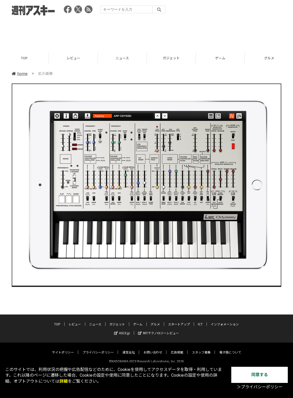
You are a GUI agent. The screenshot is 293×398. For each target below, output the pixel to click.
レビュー (73, 57)
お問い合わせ (153, 348)
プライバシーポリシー (98, 348)
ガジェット (171, 57)
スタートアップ (179, 320)
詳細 (63, 381)
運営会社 (128, 348)
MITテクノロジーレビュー (158, 328)
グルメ (155, 320)
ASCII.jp (122, 328)
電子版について (230, 348)
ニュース (122, 57)
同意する (259, 374)
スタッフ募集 (201, 348)
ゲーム (220, 57)
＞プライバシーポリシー (260, 386)
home (20, 73)
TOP (24, 57)
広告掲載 (177, 348)
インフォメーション (225, 320)
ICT (200, 320)
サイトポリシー (63, 348)
